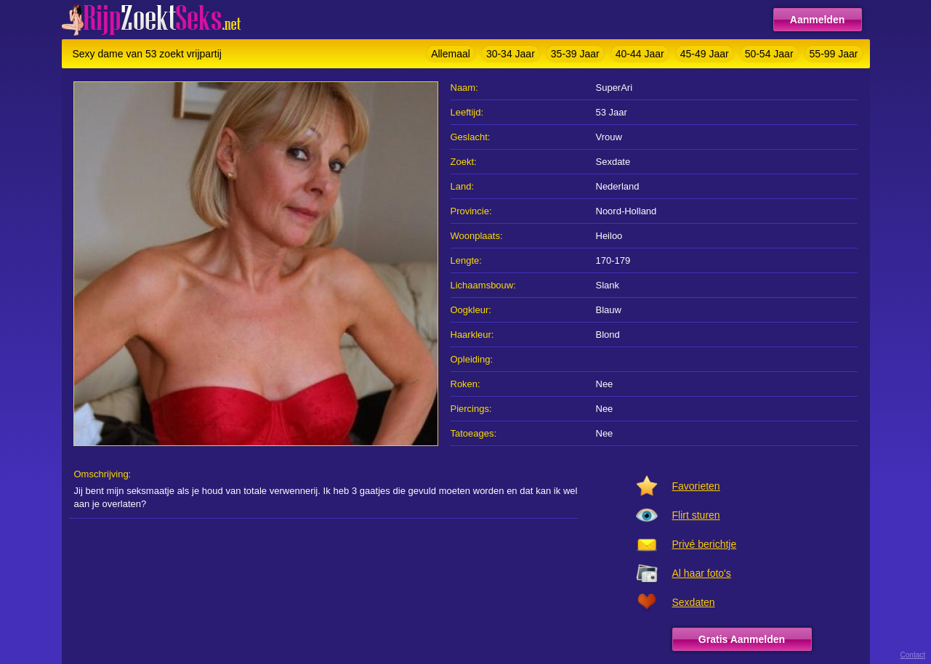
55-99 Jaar (834, 54)
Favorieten (696, 486)
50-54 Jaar (769, 54)
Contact (912, 655)
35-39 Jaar (575, 54)
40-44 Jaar (640, 54)
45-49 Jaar (704, 54)
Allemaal (450, 54)
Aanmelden (817, 19)
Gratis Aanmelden (741, 639)
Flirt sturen (696, 515)
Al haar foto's (701, 573)
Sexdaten (693, 602)
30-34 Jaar (510, 54)
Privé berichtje (704, 544)
